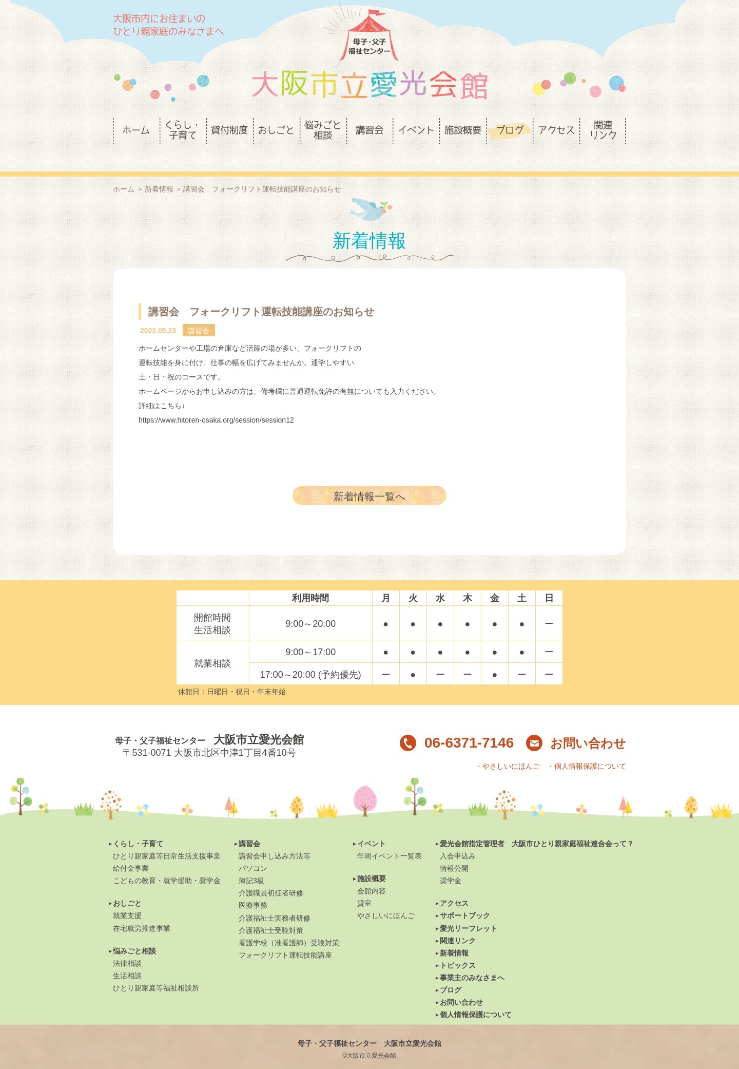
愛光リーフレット (468, 911)
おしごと (127, 886)
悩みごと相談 (134, 933)
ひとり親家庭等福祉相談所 (156, 970)
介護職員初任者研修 (271, 875)
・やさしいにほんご (507, 749)
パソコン (253, 851)
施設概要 (371, 861)
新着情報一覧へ (369, 479)
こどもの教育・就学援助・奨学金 (167, 863)
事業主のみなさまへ (472, 960)
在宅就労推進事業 (141, 911)
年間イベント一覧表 (389, 838)
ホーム (123, 171)
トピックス (458, 948)
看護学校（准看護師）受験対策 (289, 925)
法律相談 (127, 946)
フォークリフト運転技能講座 (285, 937)
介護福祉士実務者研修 (274, 900)
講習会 (249, 826)
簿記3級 (251, 863)
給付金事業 (131, 851)
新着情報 (159, 171)
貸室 (364, 886)
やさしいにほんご (386, 898)
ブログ (450, 972)
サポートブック (465, 898)
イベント (371, 826)
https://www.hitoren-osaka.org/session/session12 (216, 402)
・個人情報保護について (586, 749)
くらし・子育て (138, 826)
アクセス (454, 886)
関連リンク (458, 923)
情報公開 (454, 851)
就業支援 (127, 898)
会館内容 (371, 873)
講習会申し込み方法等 (274, 838)
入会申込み (458, 838)
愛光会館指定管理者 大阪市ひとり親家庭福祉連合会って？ (537, 826)
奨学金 (450, 863)
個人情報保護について (476, 997)
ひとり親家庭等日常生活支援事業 (167, 838)
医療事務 (253, 888)
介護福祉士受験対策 (271, 913)
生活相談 (127, 958)
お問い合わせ (576, 726)
